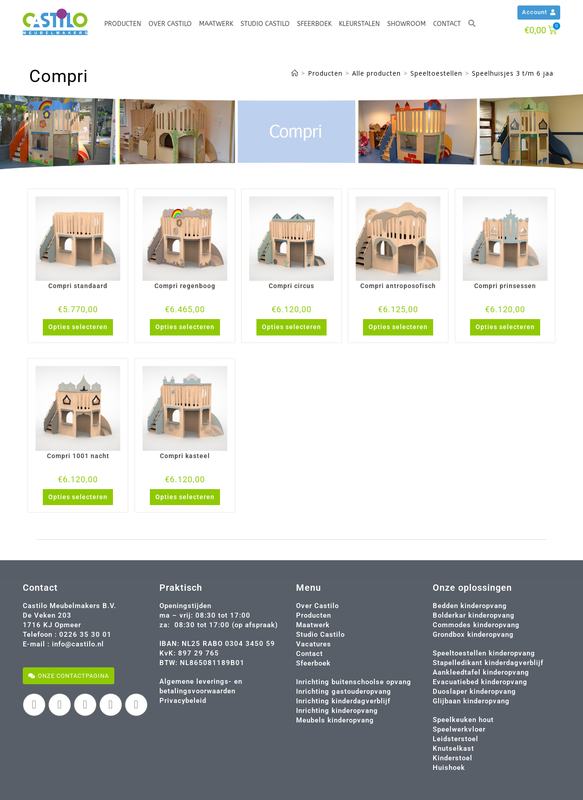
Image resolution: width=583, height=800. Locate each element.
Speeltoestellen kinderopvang (484, 653)
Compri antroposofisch (398, 285)
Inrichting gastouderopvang (343, 691)
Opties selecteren (77, 326)
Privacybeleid (182, 701)
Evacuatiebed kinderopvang (480, 682)
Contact (447, 24)
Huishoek (449, 768)
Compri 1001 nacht (78, 455)
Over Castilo (170, 24)
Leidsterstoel (455, 739)
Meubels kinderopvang (335, 720)
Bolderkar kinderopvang (474, 615)
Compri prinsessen (505, 285)
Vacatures (313, 644)
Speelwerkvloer (459, 729)
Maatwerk (216, 24)
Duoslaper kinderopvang (474, 691)
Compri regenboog (184, 285)
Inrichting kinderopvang (337, 711)
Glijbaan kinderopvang (471, 701)
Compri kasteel (185, 455)
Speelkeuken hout (463, 720)
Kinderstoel (452, 758)
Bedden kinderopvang (470, 606)
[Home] (295, 73)
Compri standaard (77, 285)
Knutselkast (453, 748)
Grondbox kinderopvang (473, 634)
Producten (122, 24)
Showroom (406, 24)
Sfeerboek (314, 24)
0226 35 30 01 (85, 634)
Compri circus (291, 285)
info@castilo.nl (78, 644)
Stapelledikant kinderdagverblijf (488, 663)
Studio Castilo (265, 24)
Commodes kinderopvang (476, 625)
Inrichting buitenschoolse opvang (353, 682)
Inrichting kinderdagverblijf (343, 701)
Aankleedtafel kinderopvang (481, 672)
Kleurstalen (359, 24)
